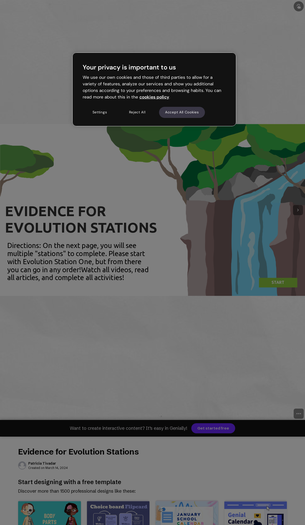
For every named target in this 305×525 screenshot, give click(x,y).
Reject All (137, 112)
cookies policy (154, 97)
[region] (154, 89)
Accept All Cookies (182, 112)
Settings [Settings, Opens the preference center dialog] (100, 112)
